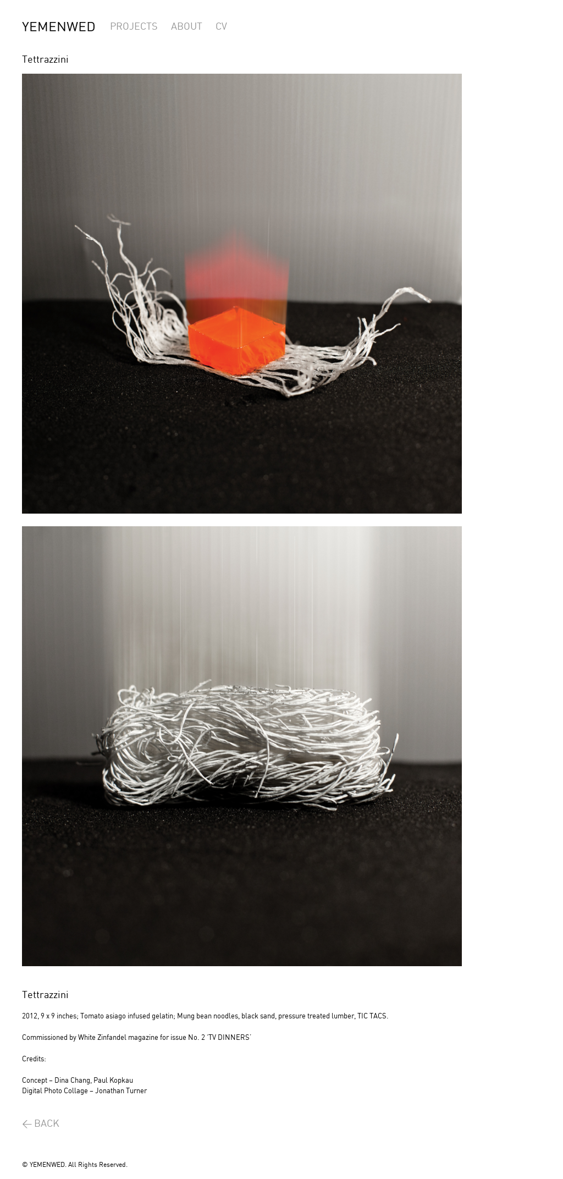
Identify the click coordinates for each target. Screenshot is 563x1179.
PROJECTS (134, 26)
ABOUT (186, 26)
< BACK (40, 1124)
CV (221, 26)
